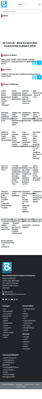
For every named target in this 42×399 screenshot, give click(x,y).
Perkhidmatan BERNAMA (8, 363)
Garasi (25, 330)
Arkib (5, 337)
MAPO (25, 314)
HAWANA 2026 (28, 309)
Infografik (7, 328)
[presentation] (34, 62)
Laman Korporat (9, 358)
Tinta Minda (27, 323)
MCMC (25, 316)
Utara (25, 339)
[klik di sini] (8, 292)
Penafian (19, 384)
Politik (5, 318)
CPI (24, 311)
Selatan (26, 342)
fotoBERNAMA (28, 328)
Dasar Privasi (29, 384)
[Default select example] (22, 4)
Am (4, 309)
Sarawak (26, 349)
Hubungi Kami (8, 360)
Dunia (5, 325)
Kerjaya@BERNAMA (10, 367)
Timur (25, 344)
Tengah (26, 337)
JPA (24, 318)
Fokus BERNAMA (29, 321)
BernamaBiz (8, 311)
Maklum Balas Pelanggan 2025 (8, 375)
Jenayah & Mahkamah (7, 315)
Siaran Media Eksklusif (7, 333)
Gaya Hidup (7, 323)
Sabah (25, 346)
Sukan (5, 321)
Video (5, 330)
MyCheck (27, 325)
